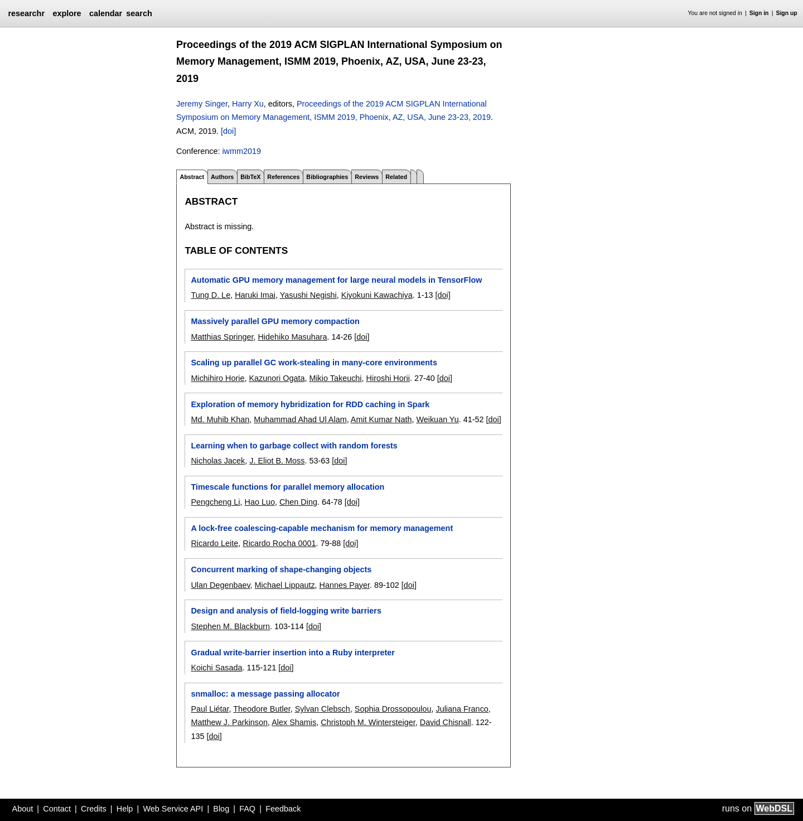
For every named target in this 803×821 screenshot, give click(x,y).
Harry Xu (248, 103)
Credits (94, 808)
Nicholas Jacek (218, 460)
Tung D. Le (210, 295)
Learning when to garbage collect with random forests (294, 445)
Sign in (759, 13)
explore (66, 13)
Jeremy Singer (202, 103)
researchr (26, 13)
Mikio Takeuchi (335, 378)
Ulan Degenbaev (220, 585)
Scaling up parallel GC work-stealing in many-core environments (314, 362)
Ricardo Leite (214, 543)
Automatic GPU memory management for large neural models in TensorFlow (336, 280)
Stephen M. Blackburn (230, 626)
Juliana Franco (462, 708)
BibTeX (250, 176)
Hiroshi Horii (388, 378)
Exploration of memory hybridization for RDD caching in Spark (310, 404)
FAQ (247, 808)
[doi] (228, 131)
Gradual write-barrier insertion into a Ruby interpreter (292, 652)
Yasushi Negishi (308, 295)
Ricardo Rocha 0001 (279, 543)
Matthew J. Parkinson (229, 722)
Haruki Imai (255, 295)
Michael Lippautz (285, 585)
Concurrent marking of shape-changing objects (281, 569)
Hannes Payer (345, 585)
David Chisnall (445, 722)
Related (396, 176)
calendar (105, 13)
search (139, 13)
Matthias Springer (222, 336)
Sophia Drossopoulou (393, 708)
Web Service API (173, 808)
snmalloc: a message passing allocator (265, 693)
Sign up (786, 13)
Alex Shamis (294, 722)
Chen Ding (298, 502)
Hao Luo (260, 502)
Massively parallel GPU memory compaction (275, 321)
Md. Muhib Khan (220, 419)
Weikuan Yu (437, 419)
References (283, 176)
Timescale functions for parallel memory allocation (287, 486)
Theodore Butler (261, 708)
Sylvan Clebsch (322, 708)
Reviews (367, 176)
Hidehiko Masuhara (292, 336)
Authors (222, 176)
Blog (221, 808)
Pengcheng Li (215, 502)
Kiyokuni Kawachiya (377, 295)
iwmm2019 (241, 151)
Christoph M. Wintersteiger (368, 722)
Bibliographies (327, 176)
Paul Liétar (210, 708)
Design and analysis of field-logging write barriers (286, 610)
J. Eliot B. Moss (276, 460)
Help (125, 808)
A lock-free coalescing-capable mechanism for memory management (322, 528)
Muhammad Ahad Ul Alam (300, 419)
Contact (57, 808)
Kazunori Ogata (276, 378)
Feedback (283, 808)
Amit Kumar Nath (381, 419)
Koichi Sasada (216, 667)
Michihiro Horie (217, 378)
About (22, 808)
